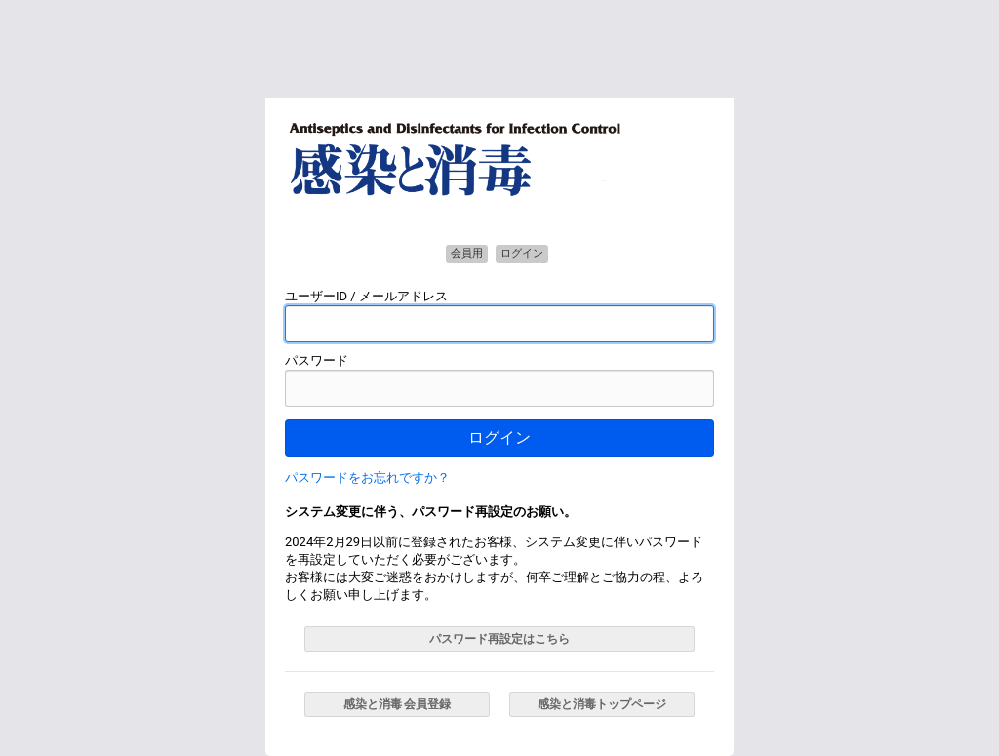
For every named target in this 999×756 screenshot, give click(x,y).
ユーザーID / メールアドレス (366, 296)
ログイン (499, 437)
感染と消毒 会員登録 (397, 704)
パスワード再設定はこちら (499, 639)
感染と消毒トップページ (602, 704)
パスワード (316, 360)
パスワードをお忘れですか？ (367, 477)
